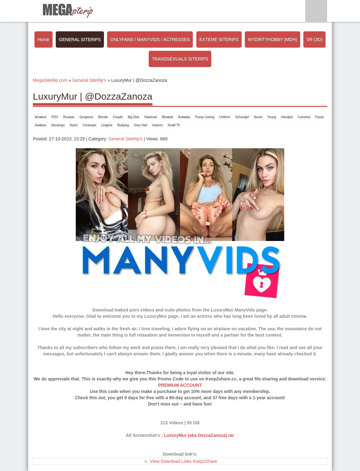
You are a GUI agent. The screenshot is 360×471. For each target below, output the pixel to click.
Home (43, 39)
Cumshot (304, 117)
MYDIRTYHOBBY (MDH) (272, 39)
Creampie (89, 125)
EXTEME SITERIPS (219, 39)
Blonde (103, 117)
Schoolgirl (242, 117)
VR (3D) (314, 39)
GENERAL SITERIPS (80, 39)
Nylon (74, 125)
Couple (118, 117)
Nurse (258, 117)
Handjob (287, 117)
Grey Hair (140, 125)
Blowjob (167, 117)
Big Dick (133, 117)
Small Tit (174, 125)
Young (271, 117)
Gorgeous (86, 117)
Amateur (41, 117)
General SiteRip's (126, 138)
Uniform (224, 117)
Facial (319, 117)
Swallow (40, 125)
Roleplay (184, 117)
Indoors (157, 125)
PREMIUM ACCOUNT (180, 385)
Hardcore (150, 117)
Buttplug (123, 125)
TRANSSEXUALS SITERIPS (180, 58)
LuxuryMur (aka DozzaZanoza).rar (199, 435)
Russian (69, 117)
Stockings (58, 125)
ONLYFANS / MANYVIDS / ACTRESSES (150, 39)
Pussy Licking (204, 117)
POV (55, 117)
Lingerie (107, 125)
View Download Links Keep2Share (183, 461)
